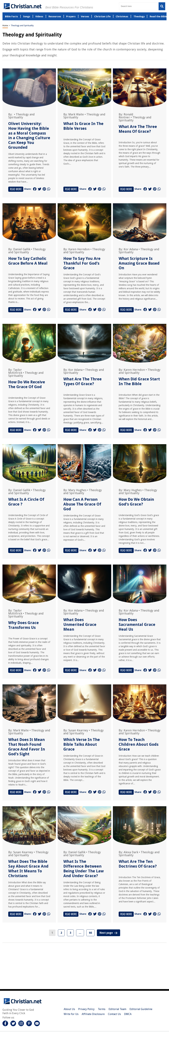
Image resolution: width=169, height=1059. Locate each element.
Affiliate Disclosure (93, 1014)
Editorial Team (117, 1009)
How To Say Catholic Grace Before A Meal (28, 261)
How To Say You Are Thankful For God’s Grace (82, 263)
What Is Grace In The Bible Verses (83, 126)
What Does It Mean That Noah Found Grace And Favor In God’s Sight (26, 746)
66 (90, 932)
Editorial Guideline (141, 1009)
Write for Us (71, 1014)
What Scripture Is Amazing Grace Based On (139, 263)
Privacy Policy (86, 1009)
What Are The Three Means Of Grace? (138, 129)
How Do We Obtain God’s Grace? (136, 501)
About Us (69, 1009)
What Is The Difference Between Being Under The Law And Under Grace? (83, 868)
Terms (101, 1009)
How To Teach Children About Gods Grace (138, 744)
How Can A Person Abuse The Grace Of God (82, 504)
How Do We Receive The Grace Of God (26, 384)
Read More (16, 189)
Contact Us (114, 1014)
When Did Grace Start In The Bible (139, 381)
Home (5, 25)
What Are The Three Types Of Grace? (82, 381)
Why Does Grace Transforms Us (23, 625)
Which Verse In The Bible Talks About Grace (81, 744)
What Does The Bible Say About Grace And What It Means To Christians (28, 868)
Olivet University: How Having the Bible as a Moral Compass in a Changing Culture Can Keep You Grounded (29, 135)
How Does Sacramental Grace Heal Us (137, 624)
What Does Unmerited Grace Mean (79, 624)
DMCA (128, 1014)
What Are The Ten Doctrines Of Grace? (138, 864)
